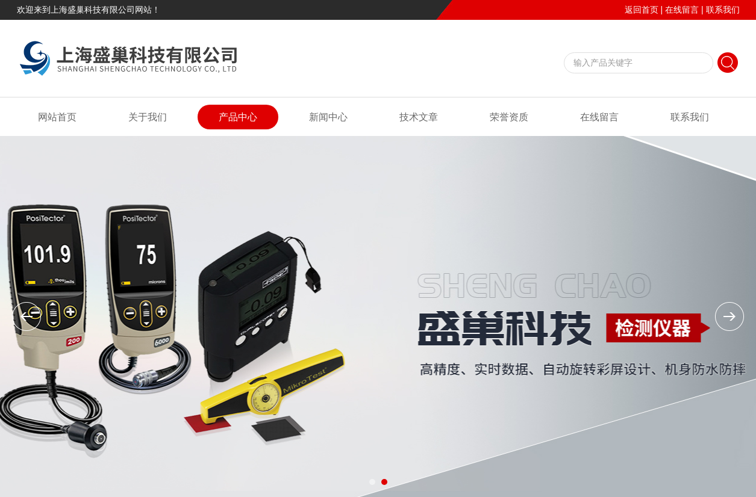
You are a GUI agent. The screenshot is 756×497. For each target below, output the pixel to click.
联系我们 (723, 9)
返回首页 (641, 9)
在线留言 (682, 9)
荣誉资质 (509, 117)
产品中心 (238, 117)
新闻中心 (328, 117)
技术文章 (418, 117)
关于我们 (147, 117)
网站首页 (57, 117)
